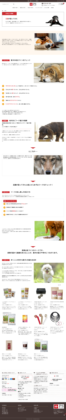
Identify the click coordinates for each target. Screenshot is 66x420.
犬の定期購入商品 (5, 412)
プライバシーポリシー (37, 412)
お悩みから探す (30, 7)
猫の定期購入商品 (5, 413)
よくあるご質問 (46, 7)
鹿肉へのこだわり (21, 408)
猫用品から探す (22, 7)
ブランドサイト (20, 411)
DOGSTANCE (4, 407)
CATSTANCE (4, 408)
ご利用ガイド (36, 407)
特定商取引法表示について (38, 411)
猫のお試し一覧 (4, 411)
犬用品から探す (15, 7)
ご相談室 (52, 7)
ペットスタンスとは (38, 7)
